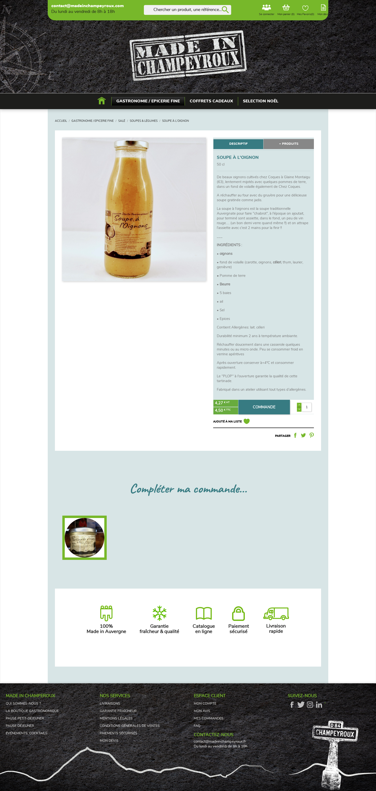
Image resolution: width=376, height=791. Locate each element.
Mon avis (202, 711)
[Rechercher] (187, 10)
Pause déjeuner (20, 726)
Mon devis (109, 740)
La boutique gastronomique (32, 711)
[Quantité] (306, 407)
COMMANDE (264, 407)
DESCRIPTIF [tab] (238, 143)
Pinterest (311, 435)
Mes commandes (208, 718)
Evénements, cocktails (26, 733)
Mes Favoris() (305, 11)
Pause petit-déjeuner (25, 718)
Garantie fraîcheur (118, 711)
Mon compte (205, 703)
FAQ (197, 726)
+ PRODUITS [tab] (288, 143)
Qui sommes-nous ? (23, 703)
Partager (295, 435)
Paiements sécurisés (118, 733)
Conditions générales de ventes (130, 726)
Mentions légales (116, 718)
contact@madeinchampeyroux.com (87, 6)
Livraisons (110, 703)
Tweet (303, 435)
